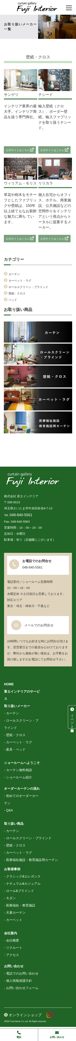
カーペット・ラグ (20, 280)
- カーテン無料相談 (18, 770)
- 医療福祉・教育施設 (19, 905)
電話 (19, 1035)
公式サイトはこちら (20, 150)
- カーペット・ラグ (18, 742)
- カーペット (13, 920)
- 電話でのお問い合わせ (21, 973)
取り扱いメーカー (17, 706)
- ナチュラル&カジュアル (22, 883)
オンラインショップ (23, 1015)
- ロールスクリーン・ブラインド (27, 838)
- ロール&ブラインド (19, 891)
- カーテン (11, 713)
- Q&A (8, 810)
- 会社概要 (11, 940)
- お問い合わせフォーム (21, 988)
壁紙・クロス (17, 293)
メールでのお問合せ (39, 625)
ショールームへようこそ (22, 762)
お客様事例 (12, 869)
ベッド (13, 299)
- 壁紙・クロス (15, 735)
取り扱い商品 (14, 823)
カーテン (14, 274)
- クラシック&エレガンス (22, 876)
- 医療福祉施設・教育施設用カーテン (31, 860)
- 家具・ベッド (15, 749)
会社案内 (10, 933)
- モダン (10, 898)
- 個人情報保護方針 (18, 980)
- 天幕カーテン (15, 912)
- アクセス (11, 955)
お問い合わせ (14, 966)
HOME (9, 684)
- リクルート (13, 947)
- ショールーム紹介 (18, 777)
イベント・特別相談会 (72, 716)
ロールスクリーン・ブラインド (28, 287)
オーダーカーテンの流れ (22, 788)
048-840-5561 (21, 515)
